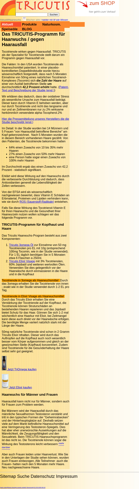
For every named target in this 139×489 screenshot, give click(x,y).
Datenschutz (43, 476)
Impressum (67, 476)
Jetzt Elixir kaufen (17, 387)
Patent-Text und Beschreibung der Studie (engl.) (35, 89)
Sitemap (8, 476)
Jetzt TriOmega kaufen (19, 369)
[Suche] (32, 14)
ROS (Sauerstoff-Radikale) (37, 201)
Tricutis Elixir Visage (22, 261)
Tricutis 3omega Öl (21, 244)
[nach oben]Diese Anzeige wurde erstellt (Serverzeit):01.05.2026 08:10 (22, 487)
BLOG (27, 29)
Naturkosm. (51, 24)
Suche (23, 476)
